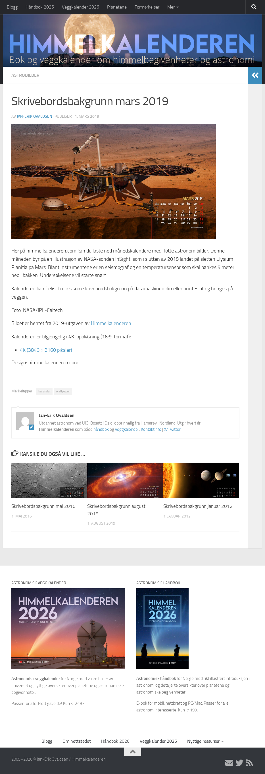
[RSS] (250, 763)
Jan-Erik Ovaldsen (34, 116)
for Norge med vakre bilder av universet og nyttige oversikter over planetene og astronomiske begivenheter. (67, 685)
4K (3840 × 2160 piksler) (46, 350)
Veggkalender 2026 (80, 7)
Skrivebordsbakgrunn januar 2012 (198, 506)
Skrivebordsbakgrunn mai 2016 (43, 506)
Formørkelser (147, 7)
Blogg (12, 7)
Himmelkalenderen (111, 323)
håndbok (101, 429)
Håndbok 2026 (40, 7)
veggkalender (127, 429)
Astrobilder (25, 75)
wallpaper (63, 391)
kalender (44, 391)
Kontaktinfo (151, 429)
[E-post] (229, 763)
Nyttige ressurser (203, 741)
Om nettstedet (76, 741)
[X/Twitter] (239, 763)
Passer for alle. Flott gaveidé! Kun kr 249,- (48, 703)
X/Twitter (172, 429)
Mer (171, 7)
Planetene (117, 7)
